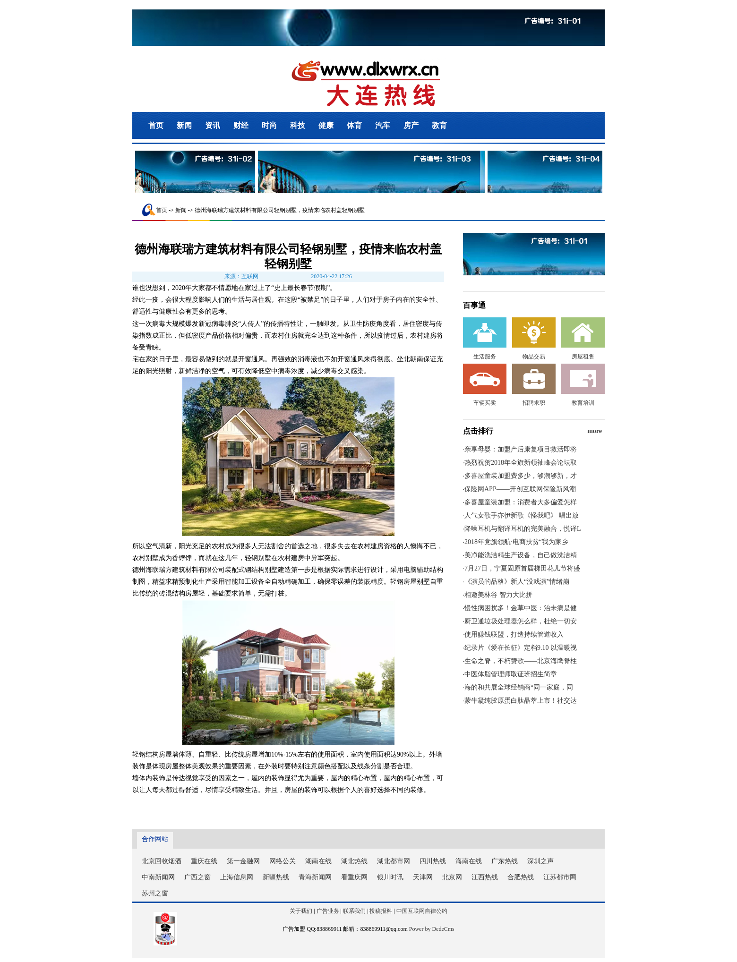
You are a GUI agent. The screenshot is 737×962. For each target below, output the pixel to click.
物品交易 (534, 356)
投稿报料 (380, 911)
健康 (326, 125)
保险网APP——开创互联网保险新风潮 (520, 489)
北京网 (452, 877)
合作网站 (155, 839)
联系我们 (354, 911)
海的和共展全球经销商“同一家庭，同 (518, 687)
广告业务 (328, 911)
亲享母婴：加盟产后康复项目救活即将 (520, 449)
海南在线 (468, 861)
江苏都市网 (559, 877)
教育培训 (583, 403)
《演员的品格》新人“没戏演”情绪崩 (516, 581)
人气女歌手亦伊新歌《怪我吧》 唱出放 (521, 515)
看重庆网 (354, 877)
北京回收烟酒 (161, 861)
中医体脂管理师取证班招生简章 (510, 674)
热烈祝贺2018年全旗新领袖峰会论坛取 (520, 462)
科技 (297, 125)
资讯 (212, 125)
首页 (155, 125)
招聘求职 (534, 403)
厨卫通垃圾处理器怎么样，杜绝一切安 (520, 621)
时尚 (269, 125)
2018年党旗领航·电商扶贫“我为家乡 (516, 541)
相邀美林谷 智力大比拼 (498, 594)
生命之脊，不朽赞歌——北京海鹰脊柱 (520, 660)
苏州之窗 (155, 893)
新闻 (184, 125)
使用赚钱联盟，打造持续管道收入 (514, 634)
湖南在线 (318, 861)
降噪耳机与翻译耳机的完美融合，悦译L (522, 528)
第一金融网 (243, 861)
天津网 (423, 877)
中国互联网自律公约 (421, 911)
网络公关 (282, 861)
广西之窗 (197, 877)
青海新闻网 (315, 877)
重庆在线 (204, 861)
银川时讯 (390, 877)
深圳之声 (540, 861)
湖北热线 (354, 861)
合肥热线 (520, 877)
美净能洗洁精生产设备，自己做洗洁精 (520, 555)
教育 (439, 125)
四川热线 (433, 861)
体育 (354, 125)
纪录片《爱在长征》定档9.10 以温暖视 (520, 647)
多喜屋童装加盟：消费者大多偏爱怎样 (520, 502)
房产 (411, 125)
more (594, 430)
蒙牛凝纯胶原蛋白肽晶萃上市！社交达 (520, 700)
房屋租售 (583, 356)
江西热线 (484, 877)
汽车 (382, 125)
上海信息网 (236, 877)
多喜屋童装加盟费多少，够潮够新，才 (520, 475)
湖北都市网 (393, 861)
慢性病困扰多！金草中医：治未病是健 (520, 608)
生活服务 (484, 356)
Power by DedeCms (431, 929)
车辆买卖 (484, 403)
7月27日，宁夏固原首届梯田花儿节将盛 (522, 568)
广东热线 (504, 861)
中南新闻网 (158, 877)
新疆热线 (276, 877)
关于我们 (301, 911)
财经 (241, 125)
